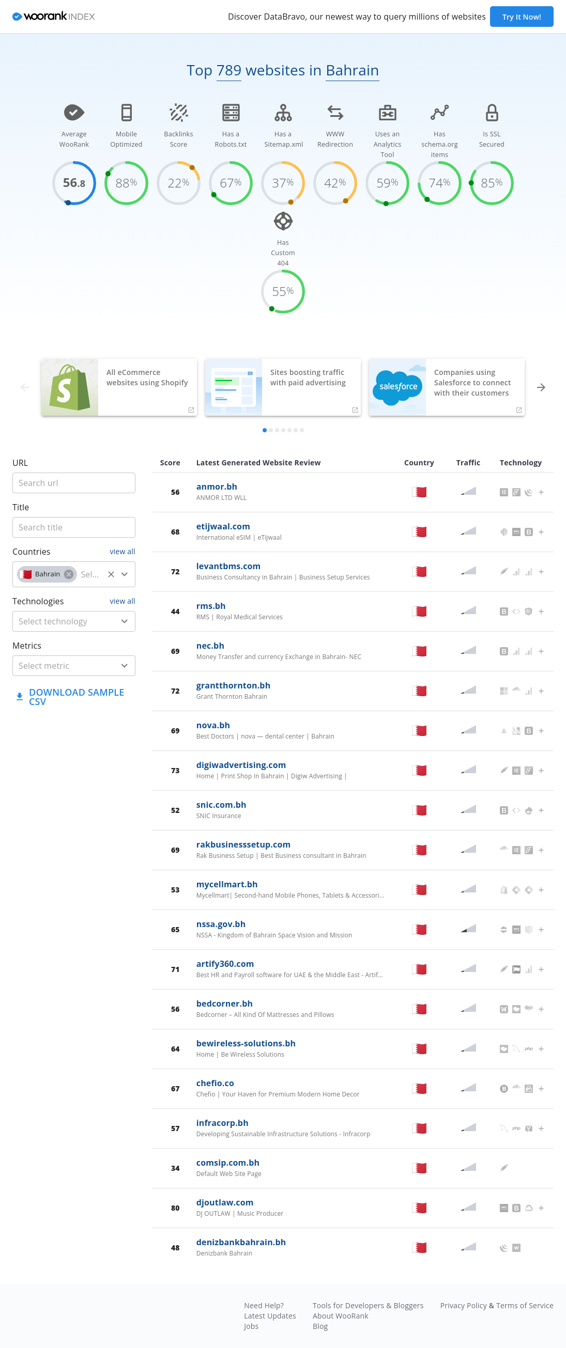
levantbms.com (228, 566)
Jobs (251, 1326)
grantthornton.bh (233, 685)
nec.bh (210, 645)
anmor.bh (216, 486)
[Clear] (111, 574)
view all (122, 551)
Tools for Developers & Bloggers (368, 1305)
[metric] (59, 666)
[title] (73, 483)
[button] (47, 574)
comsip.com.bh (227, 1162)
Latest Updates (270, 1316)
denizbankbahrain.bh (241, 1242)
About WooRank (341, 1316)
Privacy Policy (463, 1305)
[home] (53, 16)
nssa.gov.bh (221, 924)
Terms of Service (525, 1305)
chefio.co (215, 1083)
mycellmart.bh (227, 884)
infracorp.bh (222, 1122)
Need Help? (264, 1305)
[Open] (124, 574)
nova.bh (213, 725)
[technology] (59, 621)
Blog (320, 1326)
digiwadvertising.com (241, 765)
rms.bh (211, 606)
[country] (90, 574)
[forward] (541, 387)
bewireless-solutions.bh (246, 1043)
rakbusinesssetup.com (243, 844)
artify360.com (225, 963)
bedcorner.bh (224, 1003)
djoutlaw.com (225, 1202)
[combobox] (73, 574)
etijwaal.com (223, 526)
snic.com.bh (221, 804)
